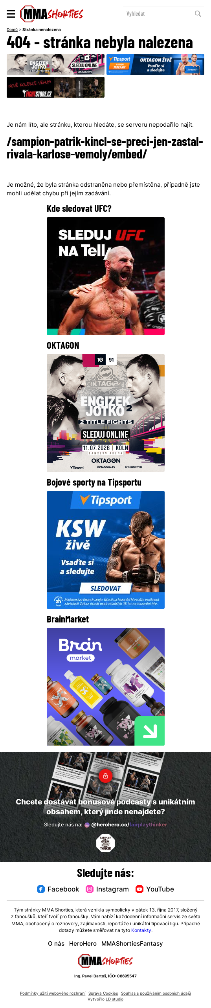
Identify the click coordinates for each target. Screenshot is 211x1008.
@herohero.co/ (125, 825)
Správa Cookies (103, 993)
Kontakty (141, 930)
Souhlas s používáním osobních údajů (156, 993)
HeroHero (83, 944)
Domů (12, 30)
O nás (56, 944)
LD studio (114, 999)
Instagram (107, 889)
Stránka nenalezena (41, 30)
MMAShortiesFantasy (132, 944)
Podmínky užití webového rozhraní (52, 993)
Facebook (58, 889)
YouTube (155, 889)
